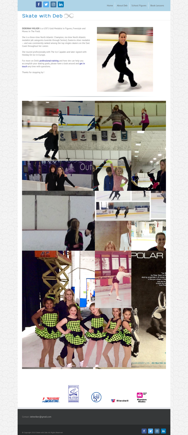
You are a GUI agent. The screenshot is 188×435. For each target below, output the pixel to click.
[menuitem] (110, 5)
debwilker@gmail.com (40, 416)
